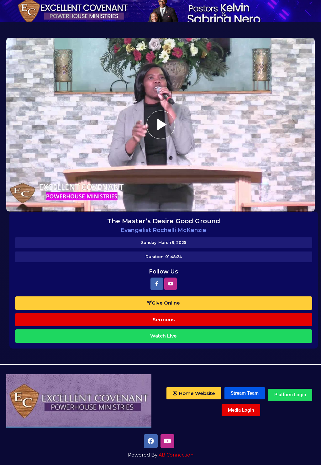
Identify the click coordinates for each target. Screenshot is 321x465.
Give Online (163, 303)
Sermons (164, 319)
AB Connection (176, 455)
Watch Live (163, 336)
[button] (193, 393)
